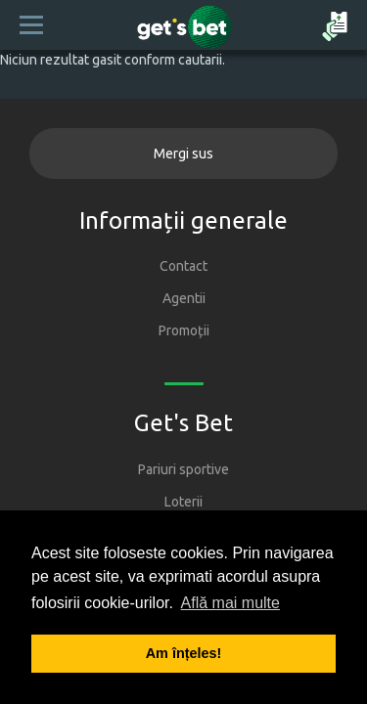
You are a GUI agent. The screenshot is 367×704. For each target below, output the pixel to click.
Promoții (184, 330)
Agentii (184, 298)
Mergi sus (183, 153)
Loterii (183, 501)
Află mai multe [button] (230, 602)
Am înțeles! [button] (184, 653)
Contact (183, 266)
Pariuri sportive (183, 469)
